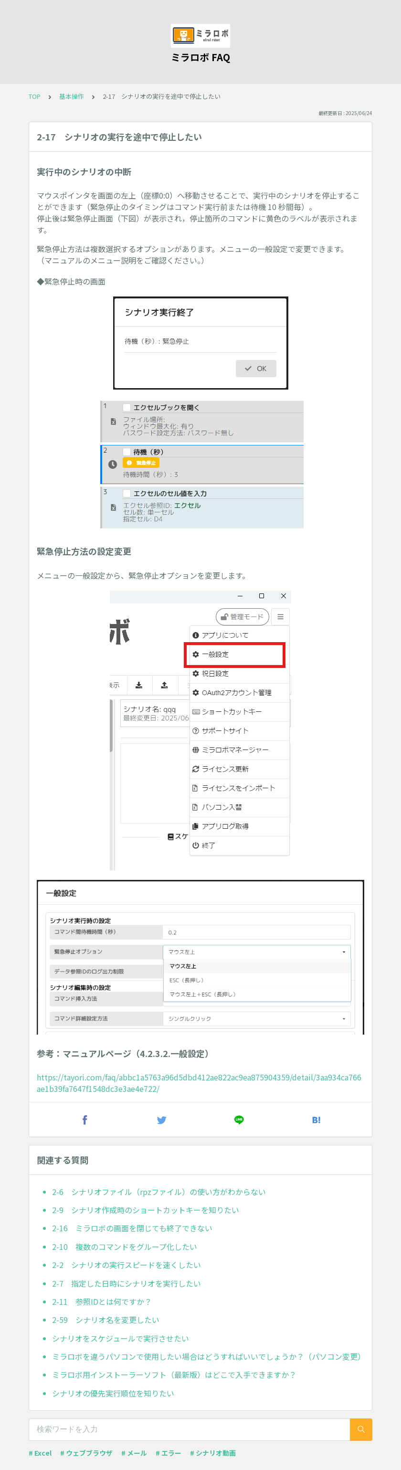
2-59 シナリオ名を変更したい (105, 1319)
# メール (134, 1453)
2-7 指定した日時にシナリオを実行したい (126, 1283)
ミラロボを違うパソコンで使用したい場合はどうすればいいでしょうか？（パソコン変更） (208, 1356)
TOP (35, 96)
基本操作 (71, 96)
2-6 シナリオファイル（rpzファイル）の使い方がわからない (159, 1191)
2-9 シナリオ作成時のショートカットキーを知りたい (145, 1210)
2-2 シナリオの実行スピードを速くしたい (126, 1264)
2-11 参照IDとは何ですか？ (102, 1301)
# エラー (168, 1453)
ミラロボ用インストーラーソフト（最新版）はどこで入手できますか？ (174, 1374)
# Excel (40, 1453)
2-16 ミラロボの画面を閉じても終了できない (132, 1228)
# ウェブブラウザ (86, 1453)
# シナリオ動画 (213, 1453)
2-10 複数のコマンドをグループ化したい (124, 1246)
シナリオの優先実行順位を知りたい (113, 1393)
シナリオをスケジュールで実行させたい (120, 1338)
